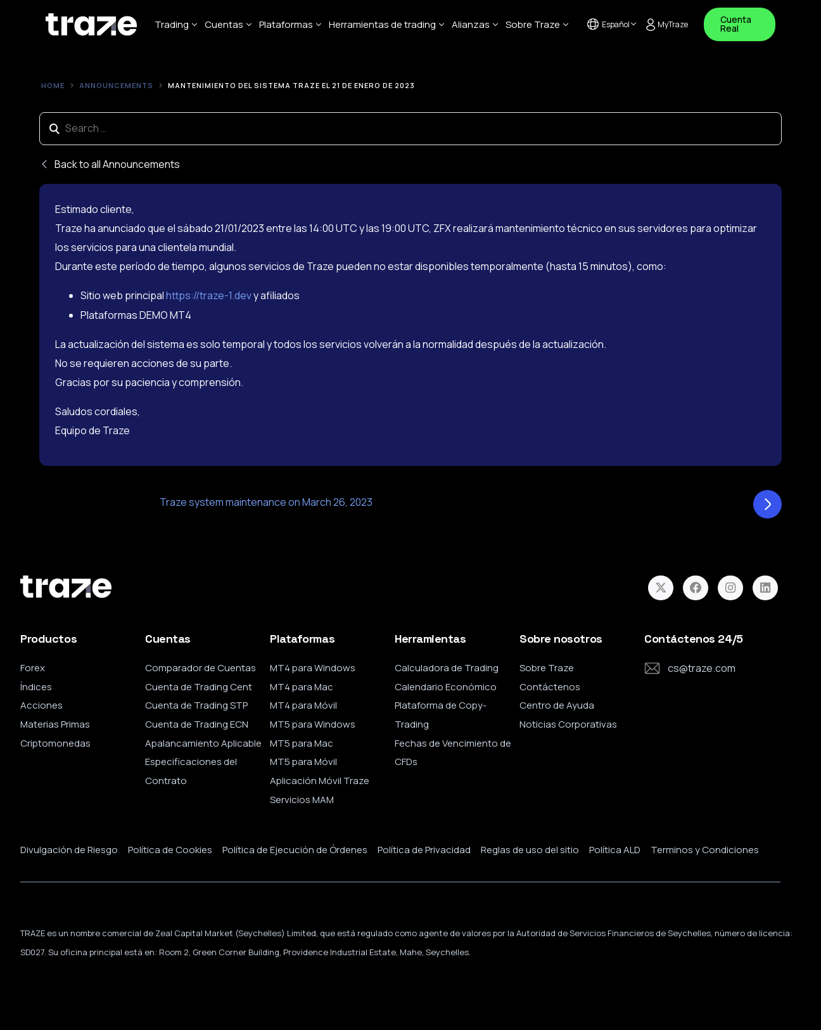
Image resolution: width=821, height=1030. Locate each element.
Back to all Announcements (109, 165)
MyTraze (664, 25)
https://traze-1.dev (209, 296)
